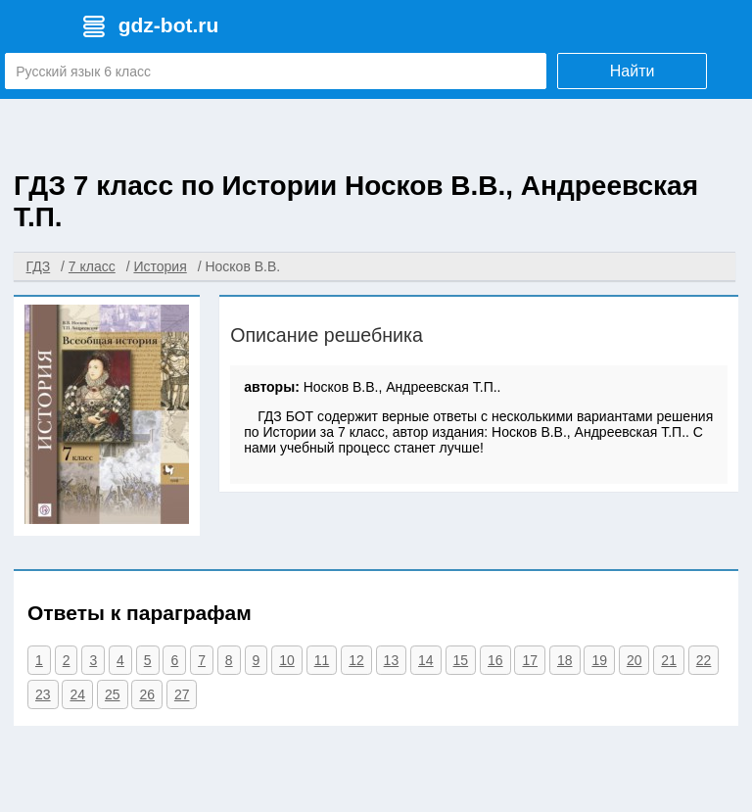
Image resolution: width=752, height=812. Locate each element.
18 (565, 660)
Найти (632, 71)
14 (426, 660)
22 (704, 660)
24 (77, 694)
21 (669, 660)
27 (182, 694)
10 (287, 660)
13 (392, 660)
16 (495, 660)
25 (112, 694)
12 (356, 660)
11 (322, 660)
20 (634, 660)
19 (599, 660)
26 (147, 694)
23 (43, 694)
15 (461, 660)
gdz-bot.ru (168, 25)
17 (530, 660)
